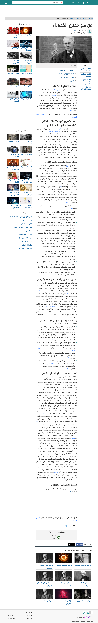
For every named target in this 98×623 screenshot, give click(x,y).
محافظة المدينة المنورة (24, 248)
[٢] (71, 110)
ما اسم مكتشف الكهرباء (86, 75)
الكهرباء (60, 128)
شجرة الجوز (28, 231)
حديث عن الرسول (27, 220)
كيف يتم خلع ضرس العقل (24, 234)
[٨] (71, 491)
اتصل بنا (13, 612)
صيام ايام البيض (27, 245)
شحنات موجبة (43, 291)
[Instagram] (84, 612)
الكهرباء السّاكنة (49, 306)
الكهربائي (50, 363)
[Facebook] (91, 612)
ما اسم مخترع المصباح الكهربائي (87, 81)
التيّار (73, 438)
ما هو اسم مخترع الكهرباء (86, 69)
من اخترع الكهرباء (56, 90)
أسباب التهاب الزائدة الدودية (23, 227)
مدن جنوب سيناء (27, 241)
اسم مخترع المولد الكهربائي (86, 88)
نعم (59, 536)
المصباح (44, 413)
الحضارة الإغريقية (54, 131)
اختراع (68, 165)
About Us (29, 618)
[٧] (65, 480)
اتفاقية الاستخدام (10, 615)
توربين (56, 472)
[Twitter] (88, 612)
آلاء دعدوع (72, 30)
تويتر (74, 544)
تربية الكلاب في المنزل (25, 238)
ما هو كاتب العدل (26, 224)
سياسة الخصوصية (27, 615)
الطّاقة (53, 95)
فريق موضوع (11, 618)
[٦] (52, 340)
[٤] (43, 157)
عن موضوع (29, 612)
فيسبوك (81, 544)
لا (53, 536)
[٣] (44, 157)
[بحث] (60, 2)
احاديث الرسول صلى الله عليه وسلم (21, 217)
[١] (72, 208)
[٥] (61, 186)
